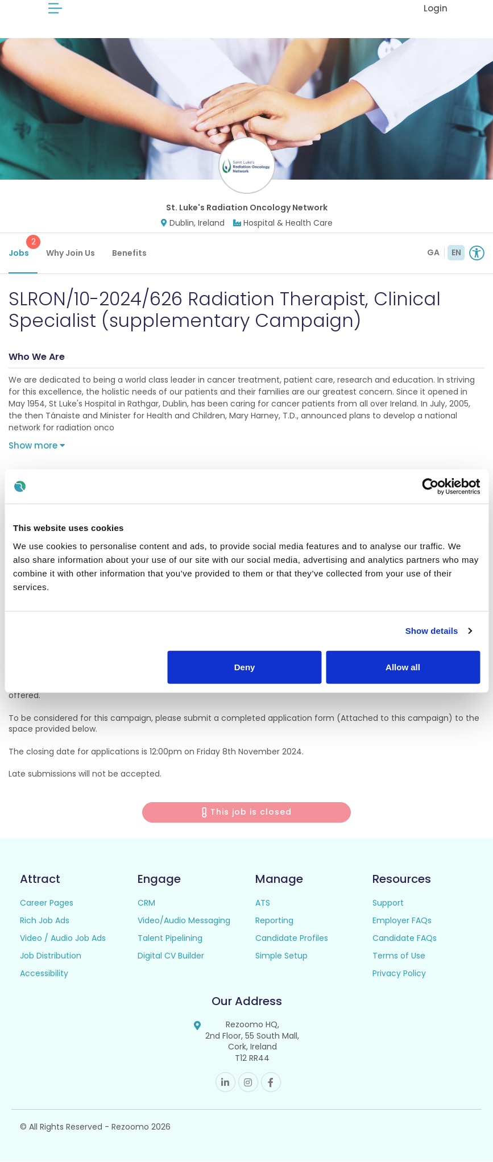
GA (433, 252)
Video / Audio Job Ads (63, 938)
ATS (262, 903)
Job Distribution (50, 956)
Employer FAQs (402, 921)
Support (388, 903)
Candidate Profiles (291, 938)
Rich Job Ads (44, 921)
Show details (431, 631)
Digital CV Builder (171, 956)
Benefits (129, 253)
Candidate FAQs (404, 938)
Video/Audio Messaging (184, 921)
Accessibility (44, 974)
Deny (244, 666)
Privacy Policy (399, 974)
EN (456, 252)
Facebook (271, 1083)
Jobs (23, 247)
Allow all (403, 666)
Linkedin (225, 1083)
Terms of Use (398, 956)
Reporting (274, 921)
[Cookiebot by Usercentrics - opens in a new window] (430, 486)
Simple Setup (281, 956)
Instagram (248, 1083)
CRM (146, 903)
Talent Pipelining (170, 938)
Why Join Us (70, 253)
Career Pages (46, 903)
